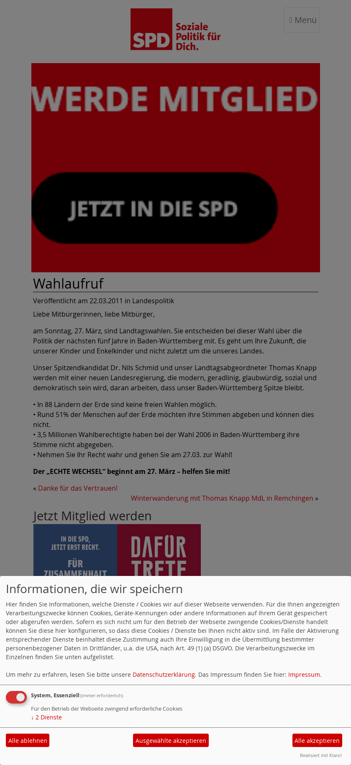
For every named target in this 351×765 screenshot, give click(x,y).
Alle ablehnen (27, 741)
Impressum (304, 674)
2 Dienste (46, 717)
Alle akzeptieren (317, 741)
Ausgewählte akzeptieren (171, 741)
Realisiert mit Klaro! (321, 755)
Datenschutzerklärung (164, 674)
